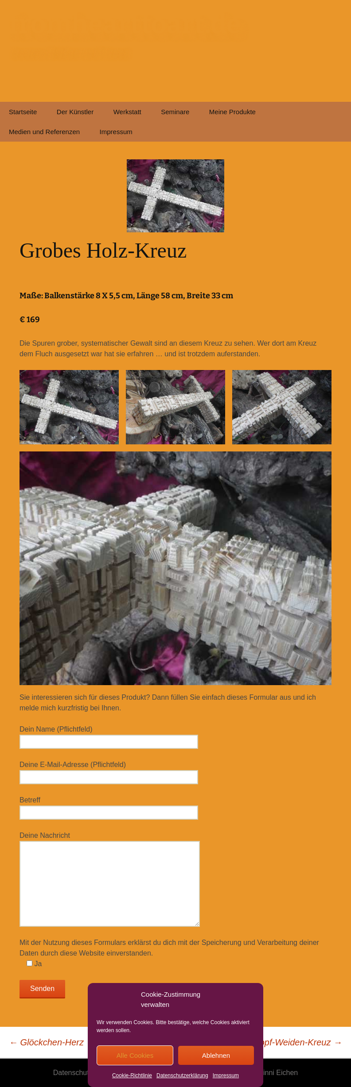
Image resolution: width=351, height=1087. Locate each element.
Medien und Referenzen (44, 131)
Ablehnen (216, 1055)
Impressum (226, 1075)
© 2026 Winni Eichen (265, 1072)
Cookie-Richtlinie (132, 1075)
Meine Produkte (232, 112)
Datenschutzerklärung (182, 1075)
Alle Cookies (135, 1055)
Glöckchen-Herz (46, 1042)
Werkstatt (127, 112)
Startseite (23, 112)
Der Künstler (75, 112)
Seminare (175, 112)
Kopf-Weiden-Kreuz (298, 1042)
